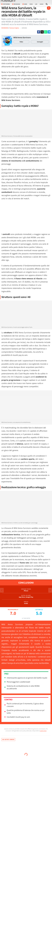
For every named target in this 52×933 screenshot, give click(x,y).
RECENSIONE (4, 28)
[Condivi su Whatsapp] (45, 31)
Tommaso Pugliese (14, 28)
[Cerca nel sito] (46, 4)
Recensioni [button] (16, 4)
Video (31, 4)
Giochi (41, 4)
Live (36, 4)
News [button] (24, 4)
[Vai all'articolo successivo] (2, 590)
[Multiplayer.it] (8, 1)
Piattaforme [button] (5, 4)
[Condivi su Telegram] (49, 31)
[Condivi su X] (42, 31)
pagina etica (43, 731)
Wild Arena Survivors (22, 37)
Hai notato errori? (8, 739)
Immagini (40, 42)
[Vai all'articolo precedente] (50, 590)
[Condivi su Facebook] (38, 31)
